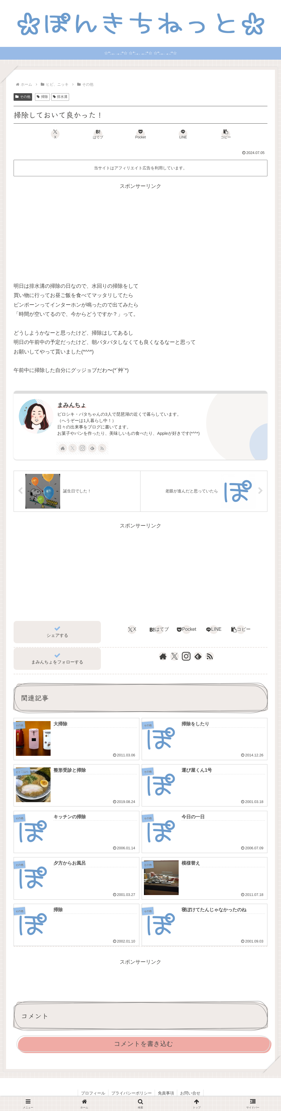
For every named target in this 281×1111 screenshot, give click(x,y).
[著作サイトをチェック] (62, 448)
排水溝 (60, 97)
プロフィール (93, 1093)
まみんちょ (71, 405)
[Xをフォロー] (72, 448)
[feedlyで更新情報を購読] (92, 448)
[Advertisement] (140, 231)
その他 (22, 97)
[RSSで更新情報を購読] (102, 448)
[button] (226, 134)
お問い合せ (190, 1093)
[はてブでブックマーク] (97, 134)
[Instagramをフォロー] (82, 448)
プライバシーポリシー (131, 1093)
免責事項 (166, 1093)
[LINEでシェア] (183, 134)
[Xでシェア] (55, 134)
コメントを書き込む (143, 1043)
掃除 (42, 97)
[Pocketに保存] (140, 134)
